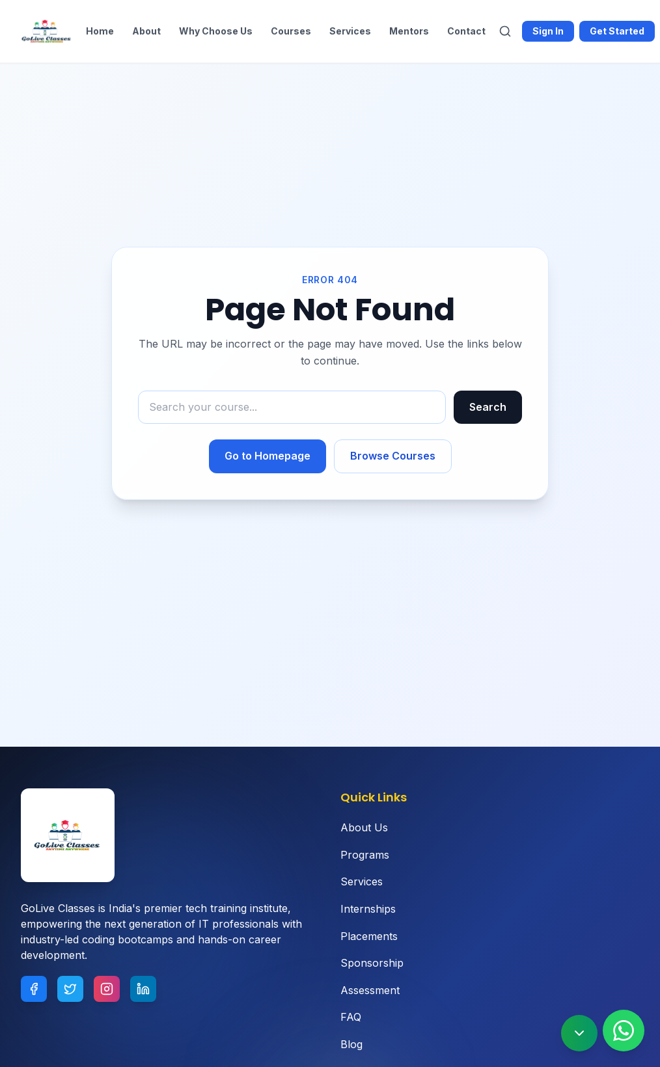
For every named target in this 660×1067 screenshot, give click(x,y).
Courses (291, 30)
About (146, 30)
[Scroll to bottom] (579, 1033)
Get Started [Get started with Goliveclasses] (617, 30)
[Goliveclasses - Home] (47, 31)
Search (487, 406)
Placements (369, 936)
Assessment (370, 990)
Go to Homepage (267, 455)
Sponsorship (372, 962)
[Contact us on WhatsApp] (623, 1030)
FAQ (350, 1016)
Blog (351, 1044)
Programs (364, 854)
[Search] (505, 31)
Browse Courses (392, 455)
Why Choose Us (216, 30)
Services (350, 30)
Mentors (409, 30)
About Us (364, 827)
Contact (466, 30)
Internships (368, 908)
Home (100, 30)
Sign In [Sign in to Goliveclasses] (548, 30)
